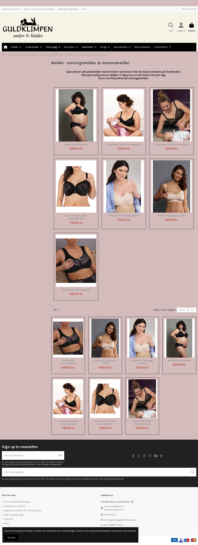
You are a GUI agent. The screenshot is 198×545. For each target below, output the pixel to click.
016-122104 (110, 514)
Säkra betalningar (14, 514)
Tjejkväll (8, 519)
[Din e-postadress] (29, 455)
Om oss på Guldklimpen (17, 501)
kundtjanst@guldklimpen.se (120, 519)
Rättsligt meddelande (68, 9)
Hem (83, 9)
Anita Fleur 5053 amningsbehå (171, 144)
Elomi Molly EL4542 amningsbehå (76, 217)
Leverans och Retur (11, 9)
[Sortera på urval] (182, 310)
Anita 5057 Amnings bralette (124, 215)
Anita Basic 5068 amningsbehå (123, 144)
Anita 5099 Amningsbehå (76, 289)
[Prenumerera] (60, 455)
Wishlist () (189, 9)
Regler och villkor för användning (39, 9)
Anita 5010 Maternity (76, 144)
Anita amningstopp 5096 (171, 215)
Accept (11, 537)
